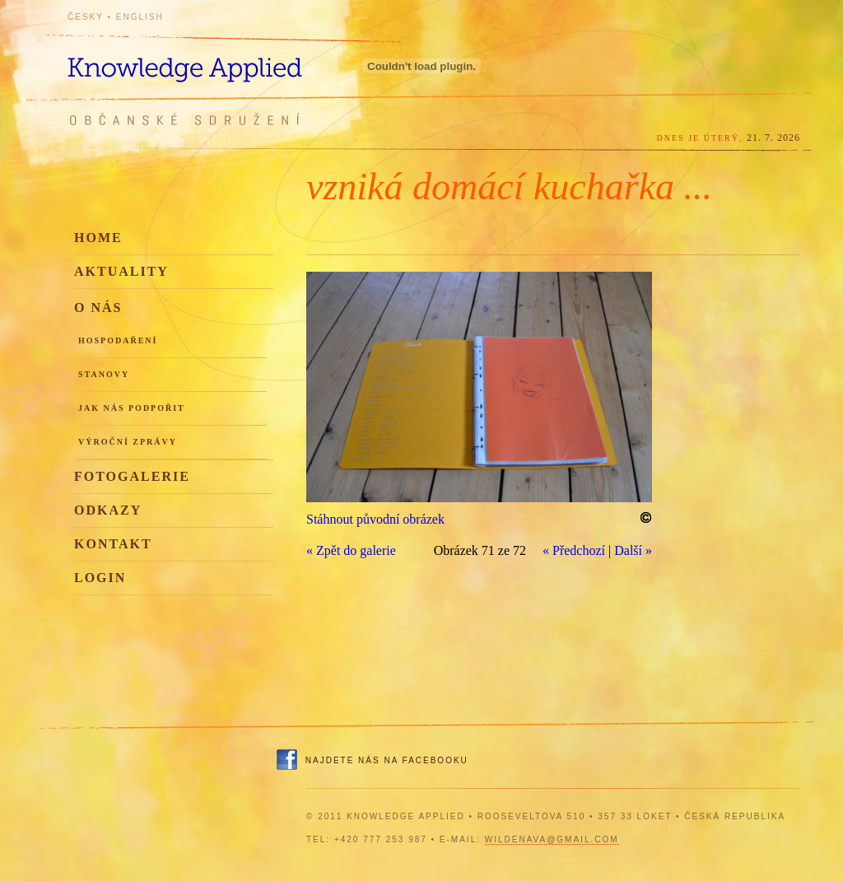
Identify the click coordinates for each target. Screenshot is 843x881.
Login (100, 578)
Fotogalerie (132, 476)
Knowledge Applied (215, 60)
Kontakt (113, 544)
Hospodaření (117, 340)
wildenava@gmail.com (552, 839)
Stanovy (103, 374)
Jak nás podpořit (131, 408)
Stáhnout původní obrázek (375, 519)
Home (98, 238)
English (140, 16)
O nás (98, 308)
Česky (86, 16)
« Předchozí (574, 550)
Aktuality (121, 271)
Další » (633, 550)
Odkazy (108, 510)
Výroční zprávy (127, 441)
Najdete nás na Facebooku (386, 760)
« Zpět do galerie (351, 550)
